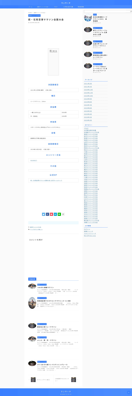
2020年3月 (87, 112)
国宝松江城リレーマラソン (46, 326)
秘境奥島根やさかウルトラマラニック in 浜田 (53, 300)
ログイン (86, 220)
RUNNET (34, 160)
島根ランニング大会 (35, 227)
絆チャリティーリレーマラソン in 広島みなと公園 (100, 29)
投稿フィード (88, 223)
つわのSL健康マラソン (45, 287)
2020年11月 (88, 88)
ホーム (30, 7)
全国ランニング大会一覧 (43, 7)
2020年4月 (87, 109)
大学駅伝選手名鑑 (68, 7)
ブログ (56, 7)
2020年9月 (87, 94)
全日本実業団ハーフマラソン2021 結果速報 (100, 17)
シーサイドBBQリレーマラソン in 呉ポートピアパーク (100, 64)
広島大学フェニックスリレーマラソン (99, 41)
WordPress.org (89, 227)
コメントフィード (89, 225)
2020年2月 (87, 115)
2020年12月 (88, 85)
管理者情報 (81, 7)
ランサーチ (66, 3)
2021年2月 (87, 79)
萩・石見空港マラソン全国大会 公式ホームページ (46, 180)
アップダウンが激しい (36, 229)
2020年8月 (87, 97)
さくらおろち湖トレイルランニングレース (51, 364)
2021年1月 (87, 82)
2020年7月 (87, 100)
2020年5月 (87, 106)
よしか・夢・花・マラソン (46, 340)
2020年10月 (88, 91)
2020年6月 (87, 103)
